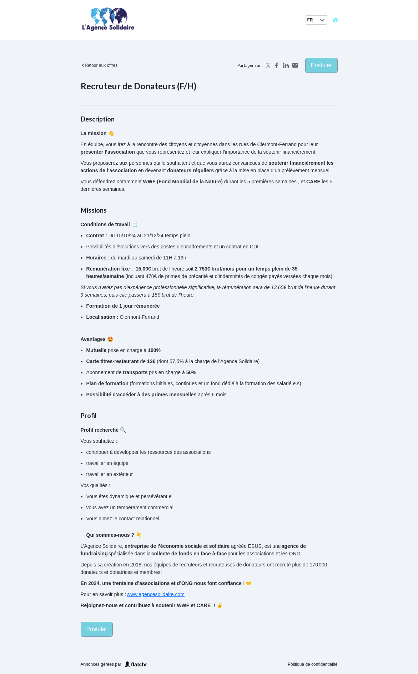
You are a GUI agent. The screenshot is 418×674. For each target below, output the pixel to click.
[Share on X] (267, 65)
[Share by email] (295, 65)
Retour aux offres (99, 65)
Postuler (321, 65)
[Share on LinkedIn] (286, 65)
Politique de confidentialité (312, 664)
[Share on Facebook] (276, 65)
